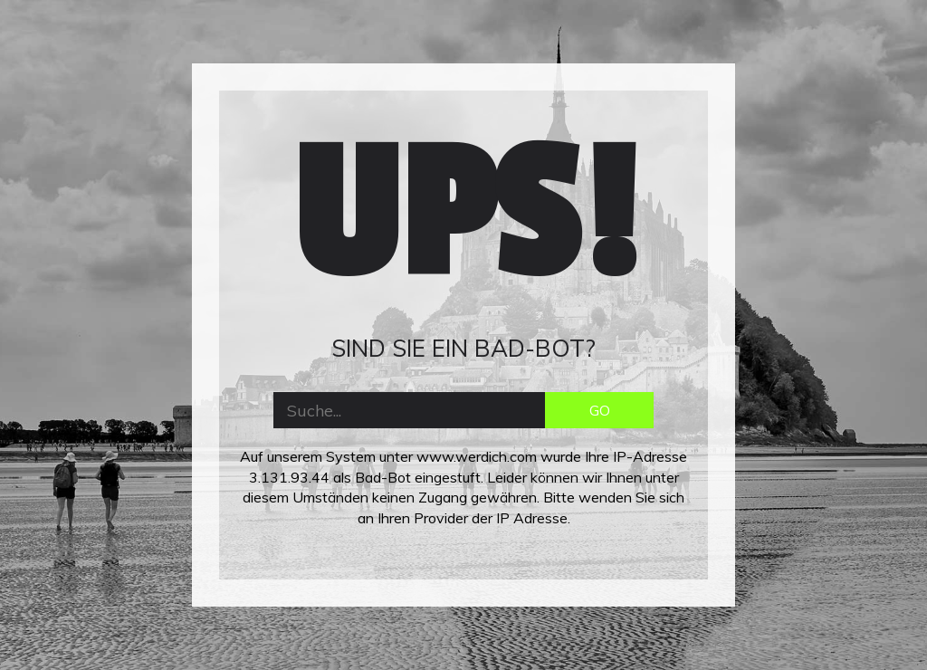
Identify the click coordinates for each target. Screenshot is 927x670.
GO (599, 410)
